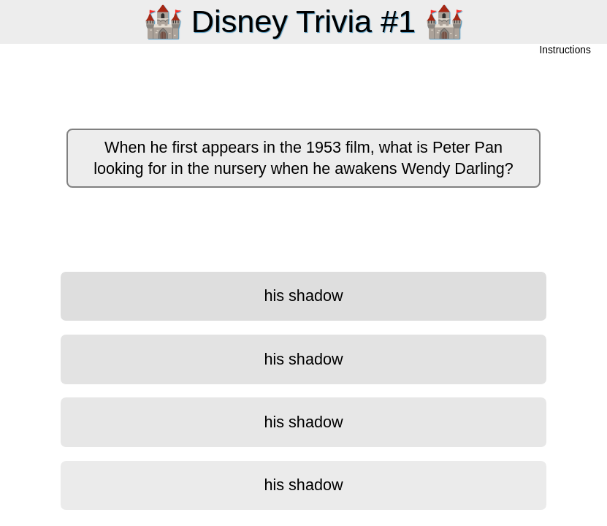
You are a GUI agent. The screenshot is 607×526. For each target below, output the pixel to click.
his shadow (303, 295)
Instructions (565, 51)
